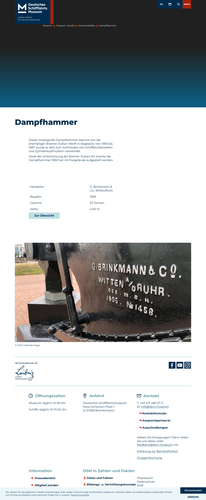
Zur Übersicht (44, 215)
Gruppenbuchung (149, 458)
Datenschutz (146, 481)
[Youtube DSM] (180, 368)
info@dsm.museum (155, 406)
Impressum (145, 478)
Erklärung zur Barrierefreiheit (157, 451)
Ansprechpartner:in (156, 420)
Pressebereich (44, 478)
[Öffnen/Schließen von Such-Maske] (178, 4)
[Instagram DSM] (187, 368)
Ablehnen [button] (193, 496)
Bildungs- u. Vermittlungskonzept (111, 484)
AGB (140, 485)
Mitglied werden (46, 485)
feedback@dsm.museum (154, 445)
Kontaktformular (154, 413)
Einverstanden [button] (193, 490)
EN (161, 4)
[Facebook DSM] (172, 368)
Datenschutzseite (79, 495)
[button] (187, 4)
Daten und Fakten (100, 478)
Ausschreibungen (155, 428)
